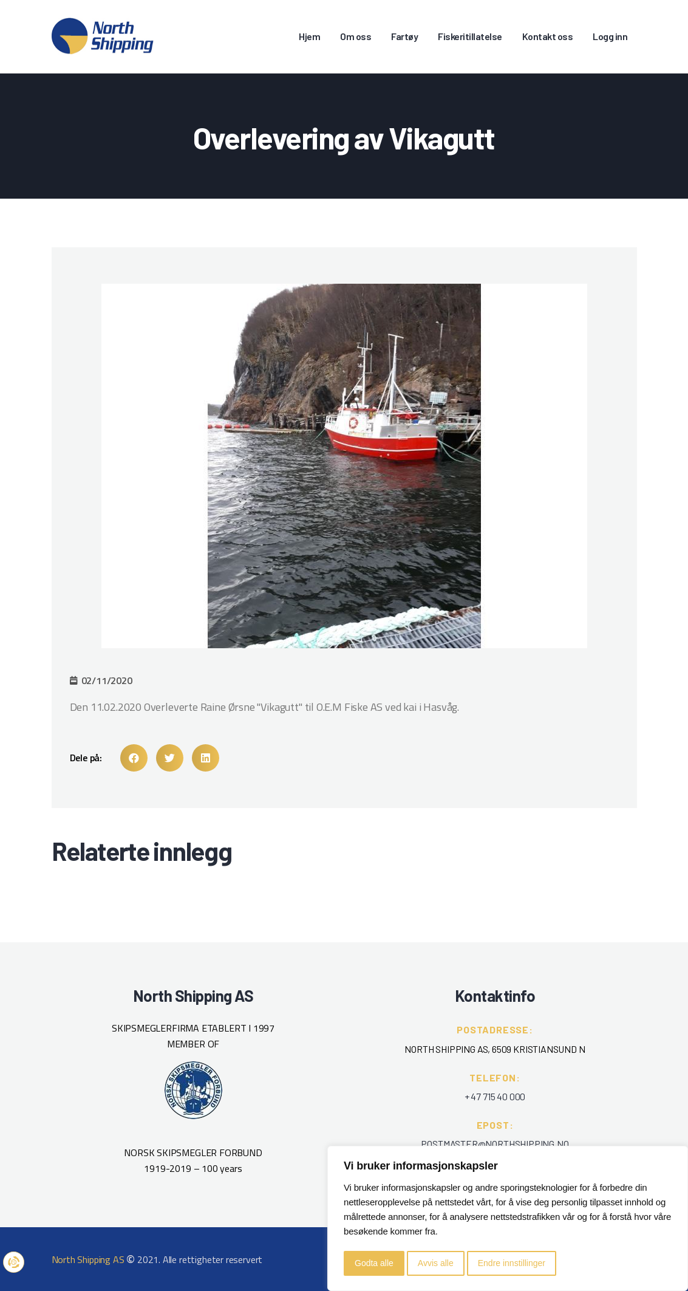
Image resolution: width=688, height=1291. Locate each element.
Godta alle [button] (374, 1263)
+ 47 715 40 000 (495, 1096)
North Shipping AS (88, 1259)
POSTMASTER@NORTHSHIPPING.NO (494, 1143)
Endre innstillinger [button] (511, 1263)
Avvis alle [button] (436, 1263)
